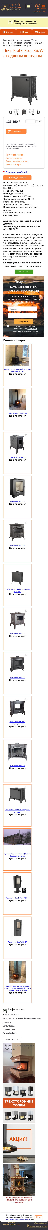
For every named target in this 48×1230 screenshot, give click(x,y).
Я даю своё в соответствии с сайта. (22, 328)
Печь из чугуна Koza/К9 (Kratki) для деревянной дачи (17, 370)
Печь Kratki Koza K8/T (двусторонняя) (17, 723)
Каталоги (7, 1022)
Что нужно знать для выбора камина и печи (22, 1018)
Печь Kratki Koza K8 (17, 678)
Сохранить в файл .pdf (16, 172)
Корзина (40, 32)
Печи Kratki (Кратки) (22, 42)
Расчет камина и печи (16, 161)
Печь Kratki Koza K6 (17, 545)
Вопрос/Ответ (9, 1029)
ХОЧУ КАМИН (39, 12)
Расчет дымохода (14, 154)
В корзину (17, 131)
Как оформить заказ (11, 1014)
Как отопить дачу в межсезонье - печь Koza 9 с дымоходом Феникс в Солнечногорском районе (17, 988)
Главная (7, 40)
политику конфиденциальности (18, 1219)
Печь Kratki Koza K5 (17, 501)
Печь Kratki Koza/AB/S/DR (17, 942)
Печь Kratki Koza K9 (17, 766)
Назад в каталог (17, 177)
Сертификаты (8, 1025)
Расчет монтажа (14, 158)
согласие (30, 326)
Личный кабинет (10, 1033)
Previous (10, 112)
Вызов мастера (13, 164)
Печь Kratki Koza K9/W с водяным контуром (17, 811)
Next (37, 112)
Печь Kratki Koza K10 (17, 457)
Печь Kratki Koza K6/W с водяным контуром (17, 590)
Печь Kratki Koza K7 (17, 634)
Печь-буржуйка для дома (17, 413)
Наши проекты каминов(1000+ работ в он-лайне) (24, 22)
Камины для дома (21, 40)
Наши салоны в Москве (38, 1227)
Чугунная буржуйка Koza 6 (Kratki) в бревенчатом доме (17, 855)
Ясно (38, 1217)
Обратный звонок (40, 1223)
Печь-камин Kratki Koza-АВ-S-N (17, 898)
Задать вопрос (12, 1039)
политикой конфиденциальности (25, 329)
